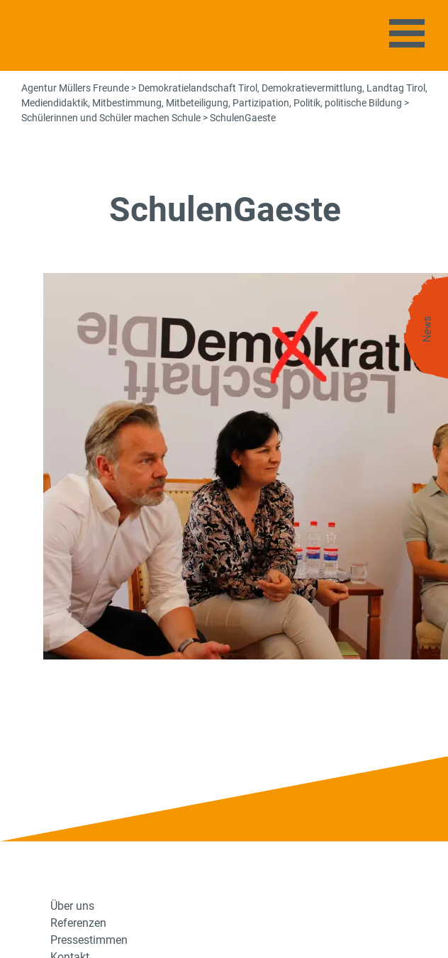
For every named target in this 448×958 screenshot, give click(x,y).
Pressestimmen (89, 940)
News (427, 329)
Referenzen (78, 923)
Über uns (72, 906)
